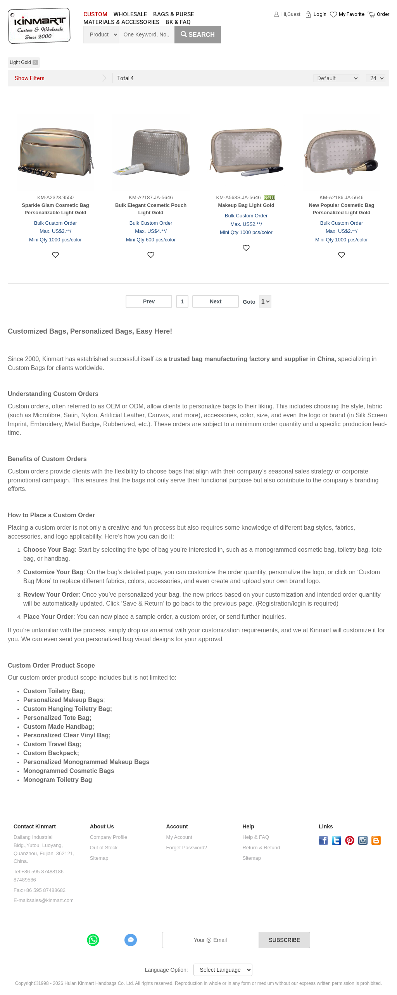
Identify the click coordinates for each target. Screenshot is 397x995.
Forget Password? (186, 847)
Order (383, 14)
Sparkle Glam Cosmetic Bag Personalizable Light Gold (55, 208)
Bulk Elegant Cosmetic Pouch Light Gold (150, 208)
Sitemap (99, 858)
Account (177, 827)
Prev (149, 301)
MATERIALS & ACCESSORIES (121, 22)
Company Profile (108, 837)
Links (326, 827)
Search (197, 34)
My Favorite (351, 14)
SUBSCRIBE (284, 940)
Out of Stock (104, 847)
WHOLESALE (130, 14)
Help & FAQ (255, 837)
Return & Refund (261, 847)
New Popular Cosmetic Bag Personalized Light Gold (341, 208)
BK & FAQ (178, 22)
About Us (102, 827)
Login (320, 14)
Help (248, 827)
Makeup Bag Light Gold (246, 205)
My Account (179, 837)
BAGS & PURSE (173, 14)
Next (215, 301)
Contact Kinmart (35, 827)
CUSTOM (95, 14)
